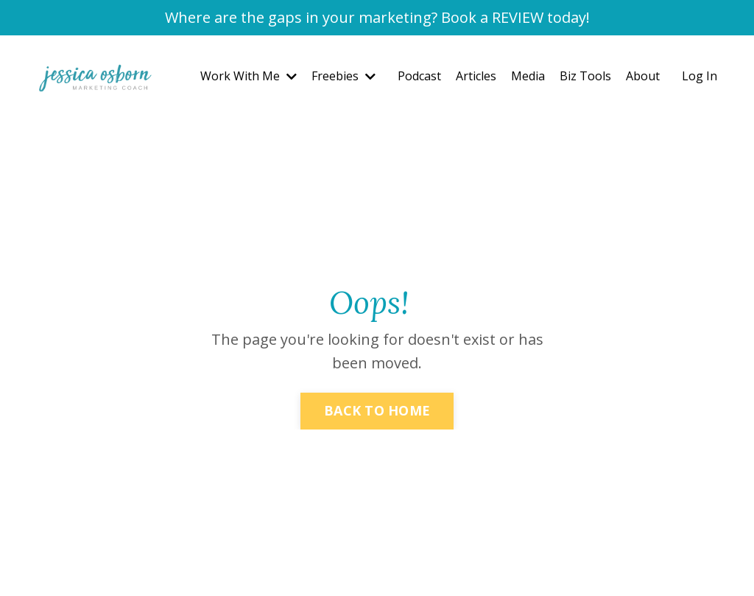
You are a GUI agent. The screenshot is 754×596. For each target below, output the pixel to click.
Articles (476, 76)
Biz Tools (585, 76)
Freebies (343, 76)
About (643, 76)
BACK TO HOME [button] (377, 410)
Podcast (419, 76)
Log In (699, 76)
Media (528, 76)
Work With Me (248, 76)
